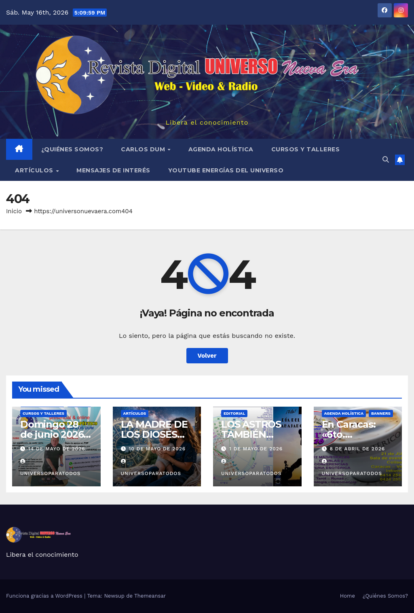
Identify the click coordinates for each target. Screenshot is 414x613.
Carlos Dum (144, 149)
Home (347, 596)
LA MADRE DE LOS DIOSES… (154, 429)
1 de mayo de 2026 (256, 449)
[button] (385, 159)
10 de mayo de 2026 (157, 449)
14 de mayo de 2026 (56, 449)
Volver (207, 355)
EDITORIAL (234, 413)
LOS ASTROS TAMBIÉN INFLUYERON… (256, 434)
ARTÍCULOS (35, 170)
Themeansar (150, 596)
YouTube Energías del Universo (226, 170)
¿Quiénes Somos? (72, 149)
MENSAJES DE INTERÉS (113, 170)
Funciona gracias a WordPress (45, 596)
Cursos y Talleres (305, 149)
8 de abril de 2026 (357, 449)
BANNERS (381, 413)
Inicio (14, 211)
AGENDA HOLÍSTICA (220, 149)
